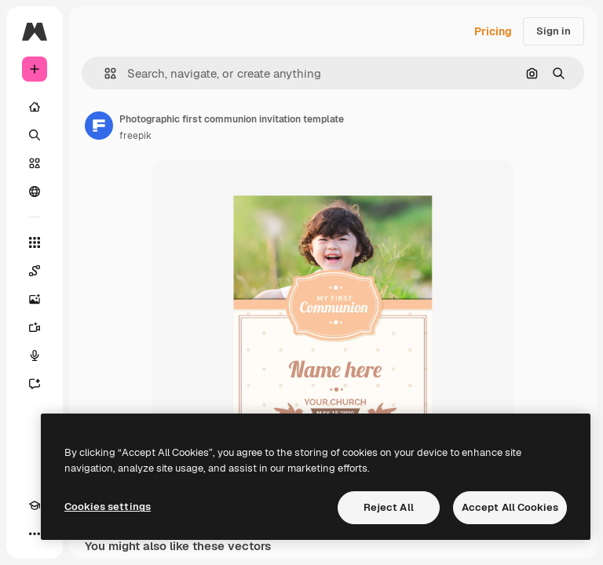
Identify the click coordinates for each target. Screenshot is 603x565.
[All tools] (34, 242)
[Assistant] (34, 383)
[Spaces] (34, 270)
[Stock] (34, 163)
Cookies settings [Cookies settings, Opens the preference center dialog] (107, 506)
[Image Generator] (34, 299)
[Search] (34, 135)
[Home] (34, 106)
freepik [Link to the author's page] (135, 135)
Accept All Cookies (510, 507)
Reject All (389, 507)
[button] (104, 73)
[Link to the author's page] (99, 125)
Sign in (553, 31)
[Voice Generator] (34, 355)
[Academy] (34, 505)
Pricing (493, 31)
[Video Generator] (34, 327)
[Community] (34, 191)
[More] (34, 533)
